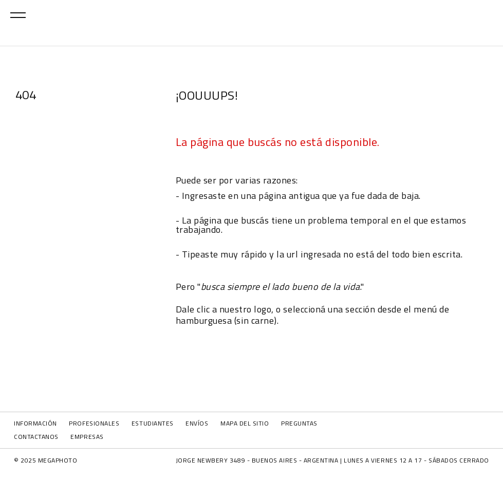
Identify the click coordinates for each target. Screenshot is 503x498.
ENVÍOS (196, 423)
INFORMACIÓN (35, 423)
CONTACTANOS (36, 436)
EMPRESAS (86, 436)
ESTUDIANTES (153, 423)
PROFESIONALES (94, 423)
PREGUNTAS (299, 423)
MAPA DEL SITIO (244, 423)
